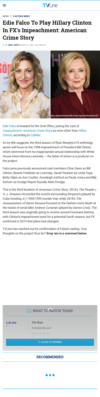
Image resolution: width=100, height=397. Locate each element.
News (6, 16)
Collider (35, 135)
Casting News (21, 16)
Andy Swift (14, 45)
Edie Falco (9, 126)
